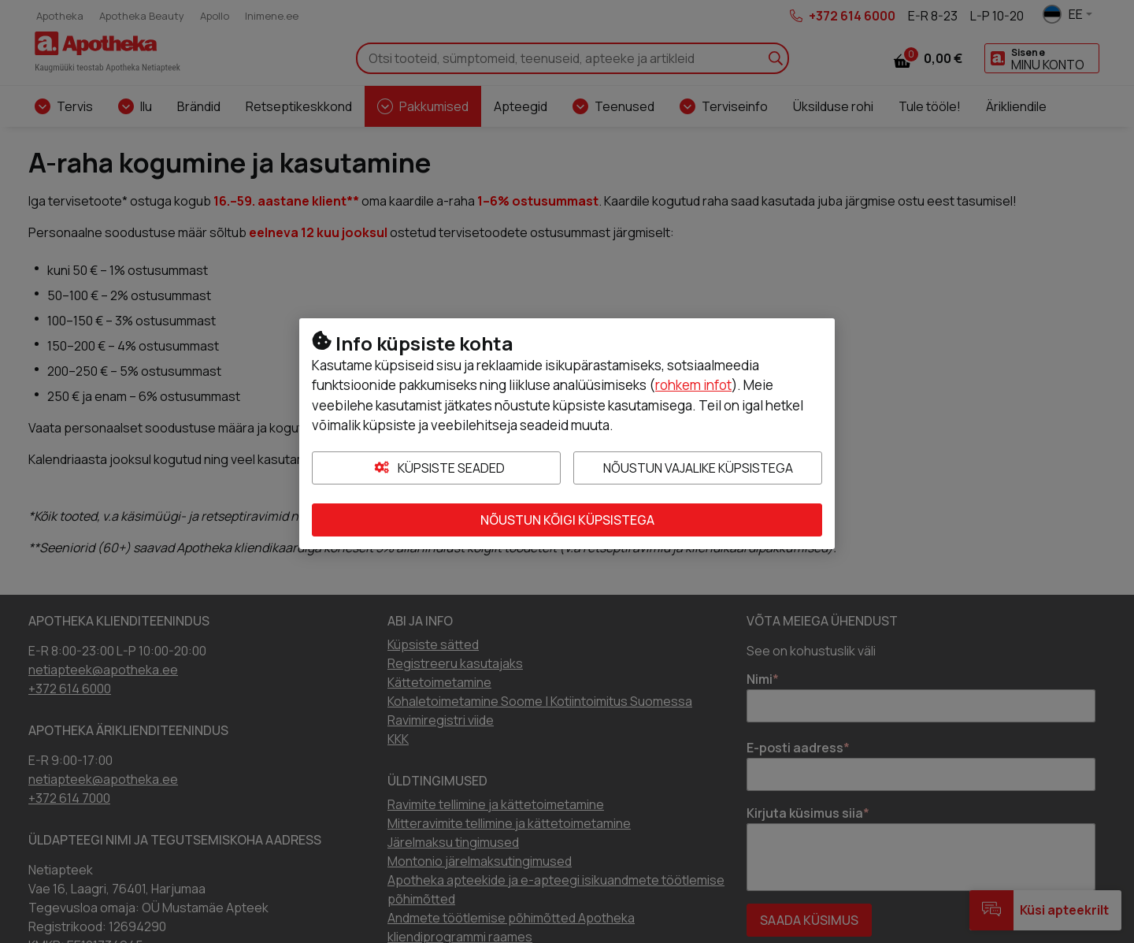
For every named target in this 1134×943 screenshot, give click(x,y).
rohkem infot (693, 385)
